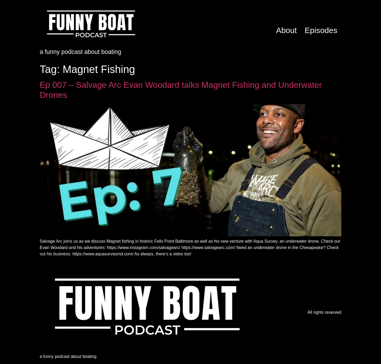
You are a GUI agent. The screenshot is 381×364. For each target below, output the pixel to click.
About (286, 30)
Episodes (321, 30)
